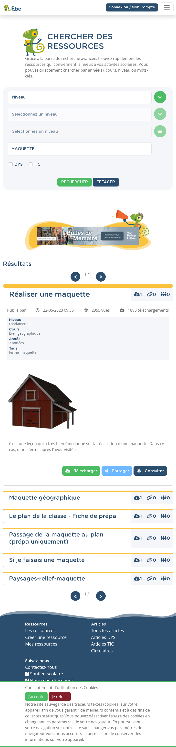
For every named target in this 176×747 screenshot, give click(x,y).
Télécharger (81, 471)
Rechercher (74, 182)
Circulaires (102, 651)
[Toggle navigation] (167, 7)
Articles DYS (103, 637)
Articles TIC (102, 644)
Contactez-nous (41, 667)
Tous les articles (107, 630)
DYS (19, 164)
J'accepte (36, 696)
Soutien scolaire (44, 674)
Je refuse (60, 696)
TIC (37, 164)
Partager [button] (117, 471)
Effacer (106, 182)
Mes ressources (41, 644)
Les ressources (40, 630)
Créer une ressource (46, 637)
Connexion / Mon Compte (132, 7)
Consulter (150, 471)
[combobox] (80, 97)
